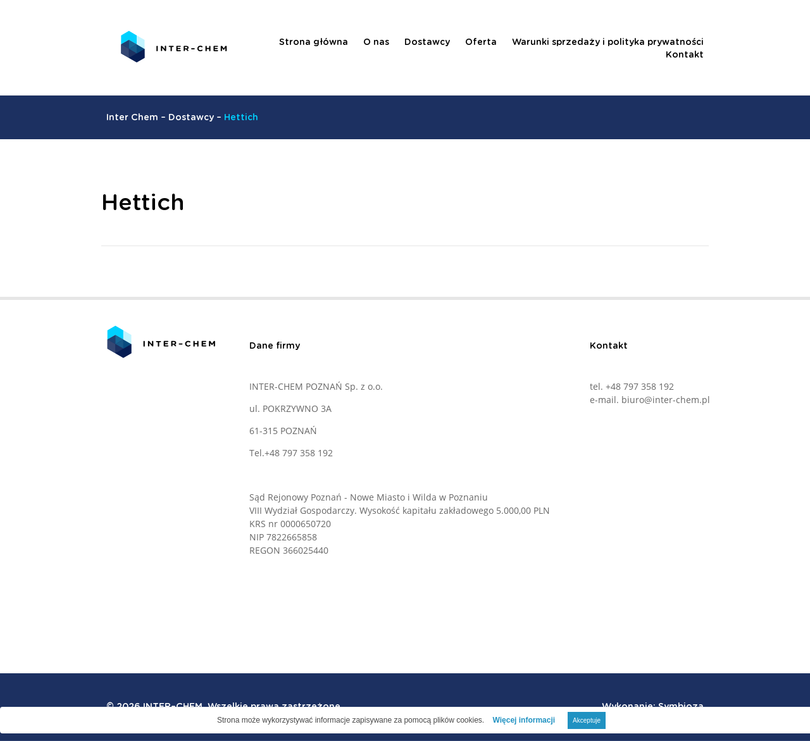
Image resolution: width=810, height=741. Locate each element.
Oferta (481, 42)
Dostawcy (427, 42)
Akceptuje (587, 720)
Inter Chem (132, 117)
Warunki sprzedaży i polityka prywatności (608, 42)
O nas (376, 42)
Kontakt (685, 55)
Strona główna (313, 42)
